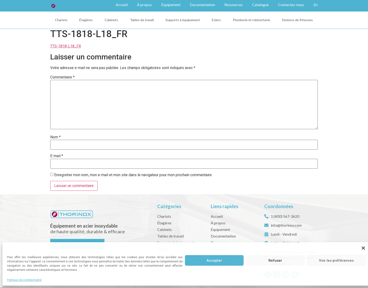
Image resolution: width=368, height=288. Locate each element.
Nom (55, 137)
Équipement (170, 4)
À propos (144, 4)
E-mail (56, 156)
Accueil (122, 4)
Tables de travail (142, 20)
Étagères (86, 20)
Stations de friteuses (297, 20)
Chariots (61, 20)
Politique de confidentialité (24, 280)
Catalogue (260, 4)
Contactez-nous (291, 4)
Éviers (216, 20)
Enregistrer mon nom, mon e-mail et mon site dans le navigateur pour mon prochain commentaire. (133, 175)
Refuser (275, 260)
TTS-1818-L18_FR (65, 46)
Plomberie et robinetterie (251, 20)
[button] (363, 248)
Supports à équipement (182, 20)
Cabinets (111, 20)
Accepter (214, 260)
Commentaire (62, 77)
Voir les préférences (336, 260)
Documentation (202, 4)
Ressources (233, 4)
